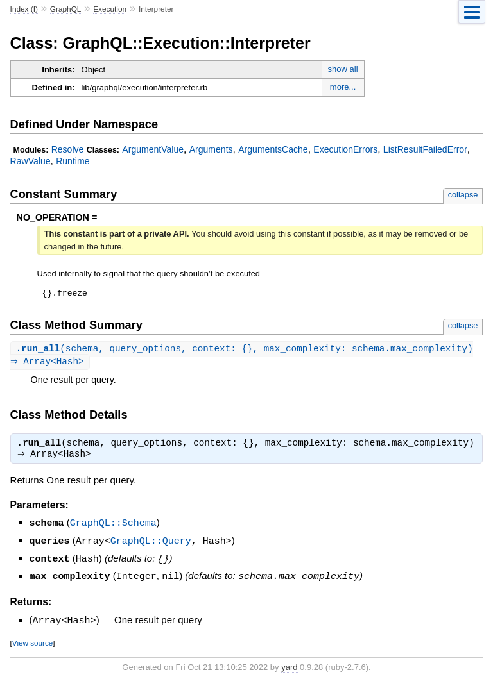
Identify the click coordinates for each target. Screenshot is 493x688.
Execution (109, 8)
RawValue (30, 161)
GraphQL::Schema (113, 527)
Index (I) (24, 8)
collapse (463, 194)
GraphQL (66, 8)
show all (343, 69)
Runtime (72, 161)
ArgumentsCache (272, 149)
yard (289, 668)
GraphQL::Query (150, 544)
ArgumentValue (153, 149)
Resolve (67, 149)
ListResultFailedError (425, 149)
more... (343, 87)
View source (32, 644)
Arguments (211, 149)
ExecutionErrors (345, 149)
